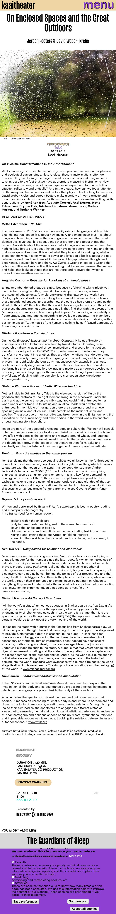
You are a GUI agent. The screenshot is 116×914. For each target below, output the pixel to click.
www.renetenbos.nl (17, 492)
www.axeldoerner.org (16, 591)
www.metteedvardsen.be (32, 273)
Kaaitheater (58, 155)
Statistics (21, 883)
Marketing (21, 877)
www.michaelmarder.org (39, 669)
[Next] (110, 93)
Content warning (33, 782)
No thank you (78, 901)
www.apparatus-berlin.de (89, 446)
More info (75, 856)
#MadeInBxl (26, 750)
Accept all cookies (85, 908)
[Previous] (5, 93)
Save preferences (25, 901)
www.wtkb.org (37, 722)
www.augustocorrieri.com (21, 326)
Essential (21, 862)
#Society (24, 755)
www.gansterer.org (17, 379)
